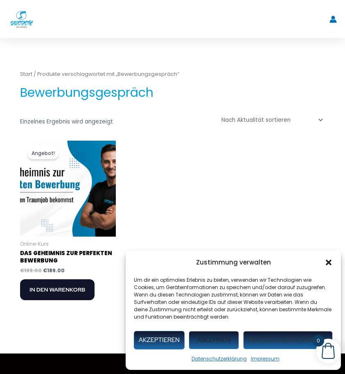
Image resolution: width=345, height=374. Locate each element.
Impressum (265, 358)
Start (26, 74)
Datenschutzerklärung (219, 358)
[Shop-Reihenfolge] (271, 120)
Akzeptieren (159, 340)
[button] (329, 262)
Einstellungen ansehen (288, 340)
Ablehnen (213, 340)
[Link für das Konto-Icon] (333, 19)
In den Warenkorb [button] (57, 289)
